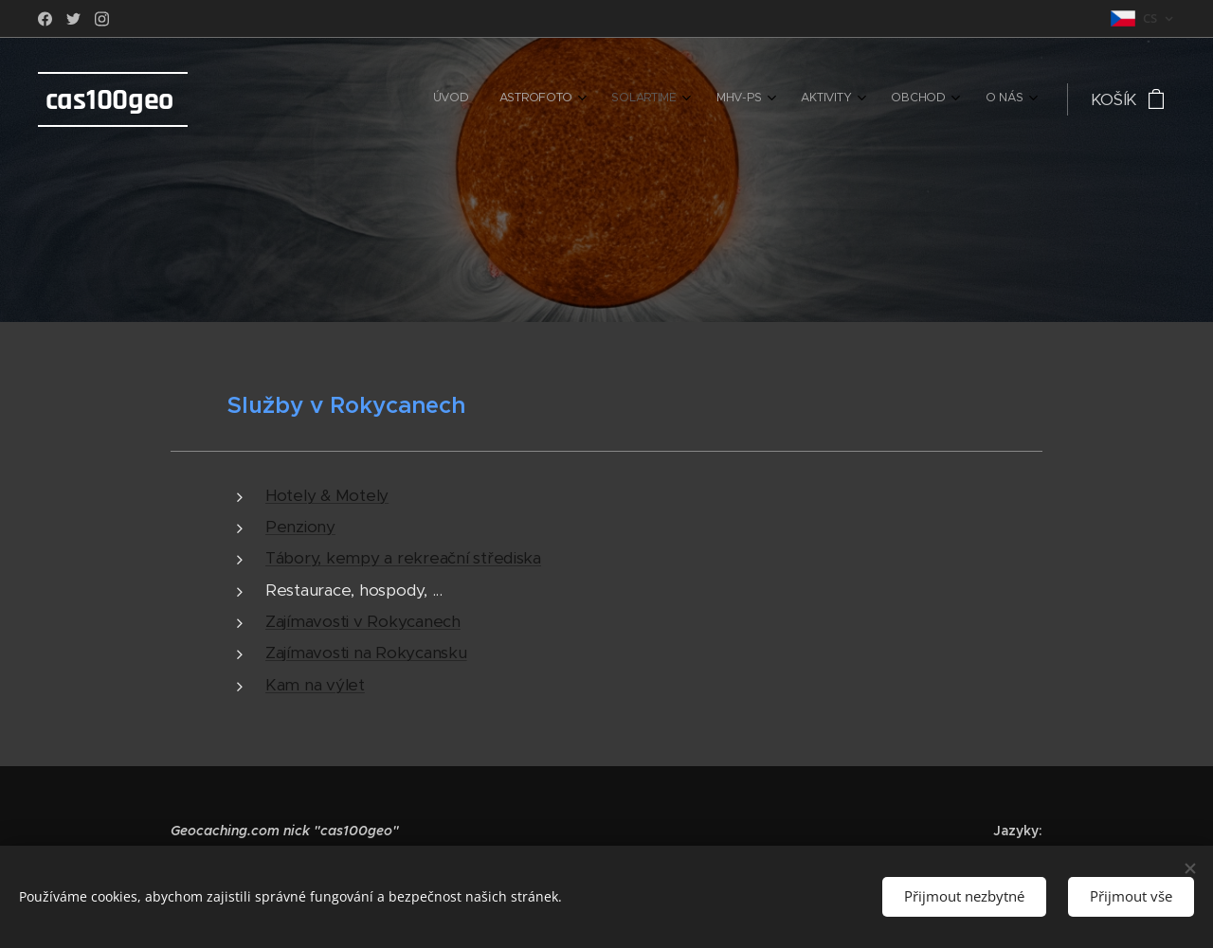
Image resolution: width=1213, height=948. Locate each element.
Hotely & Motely (327, 495)
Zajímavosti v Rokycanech (363, 621)
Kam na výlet (315, 684)
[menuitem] (799, 99)
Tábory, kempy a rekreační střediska (403, 557)
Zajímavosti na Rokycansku (366, 652)
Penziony (300, 526)
